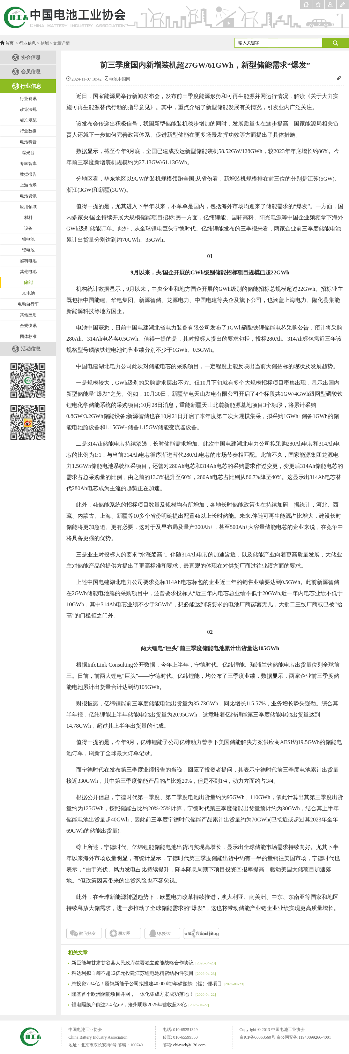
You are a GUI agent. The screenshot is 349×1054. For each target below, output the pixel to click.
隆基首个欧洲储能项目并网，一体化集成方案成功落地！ (144, 994)
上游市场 (28, 185)
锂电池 (28, 250)
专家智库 (28, 163)
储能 (44, 43)
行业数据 (28, 131)
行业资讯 (28, 98)
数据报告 (28, 174)
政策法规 (28, 109)
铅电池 (28, 239)
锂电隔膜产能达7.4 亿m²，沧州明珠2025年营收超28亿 (140, 1004)
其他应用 (28, 314)
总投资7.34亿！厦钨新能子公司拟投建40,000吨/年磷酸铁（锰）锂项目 (158, 983)
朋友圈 (124, 933)
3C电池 (28, 293)
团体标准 (28, 336)
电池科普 (28, 141)
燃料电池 (28, 260)
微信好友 (87, 933)
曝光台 (28, 152)
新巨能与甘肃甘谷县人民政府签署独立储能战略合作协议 (144, 962)
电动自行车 (28, 304)
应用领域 (28, 206)
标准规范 (28, 120)
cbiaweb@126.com (189, 1044)
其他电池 (28, 271)
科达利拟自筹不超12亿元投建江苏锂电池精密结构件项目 (144, 973)
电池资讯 (28, 196)
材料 (28, 217)
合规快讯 (28, 325)
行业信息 (27, 43)
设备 (28, 228)
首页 (9, 43)
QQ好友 (164, 933)
